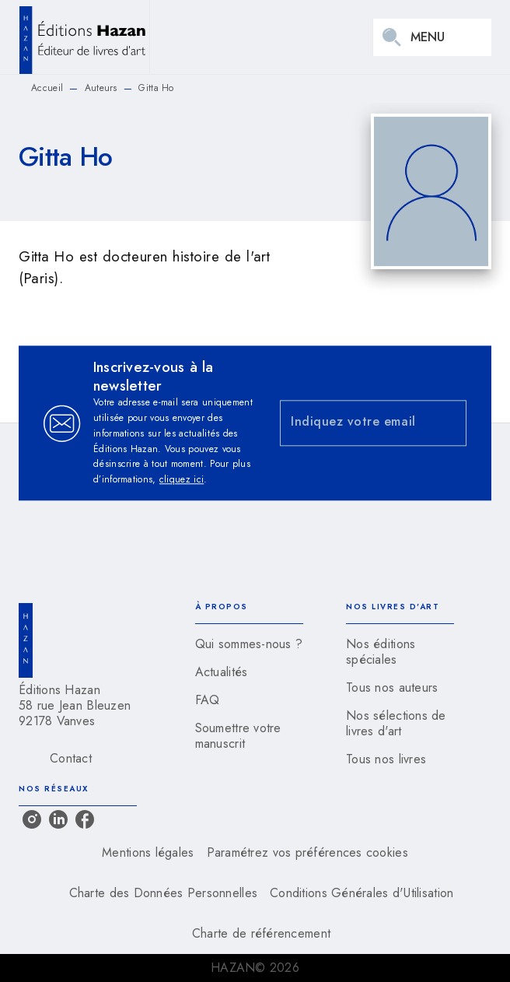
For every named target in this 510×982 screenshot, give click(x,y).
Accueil (47, 88)
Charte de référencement (261, 933)
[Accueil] (84, 37)
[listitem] (32, 819)
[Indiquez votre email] (354, 423)
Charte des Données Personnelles (163, 893)
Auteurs (101, 88)
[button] (249, 644)
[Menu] (432, 37)
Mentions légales (148, 852)
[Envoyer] (447, 423)
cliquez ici (181, 480)
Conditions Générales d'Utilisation (361, 893)
